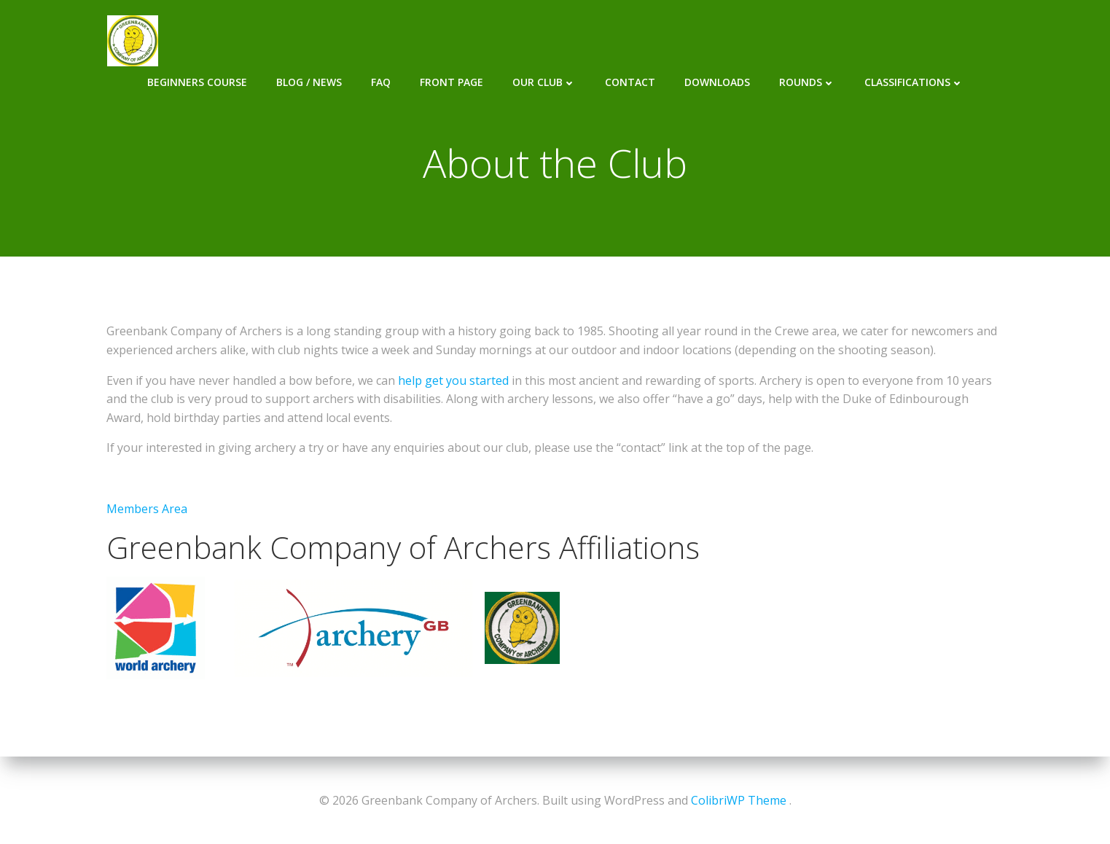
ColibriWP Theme (738, 800)
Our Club (570, 40)
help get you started (453, 381)
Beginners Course (223, 40)
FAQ (407, 40)
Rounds (833, 40)
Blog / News (335, 40)
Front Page (477, 40)
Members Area (146, 509)
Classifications (940, 40)
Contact (656, 40)
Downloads (743, 40)
